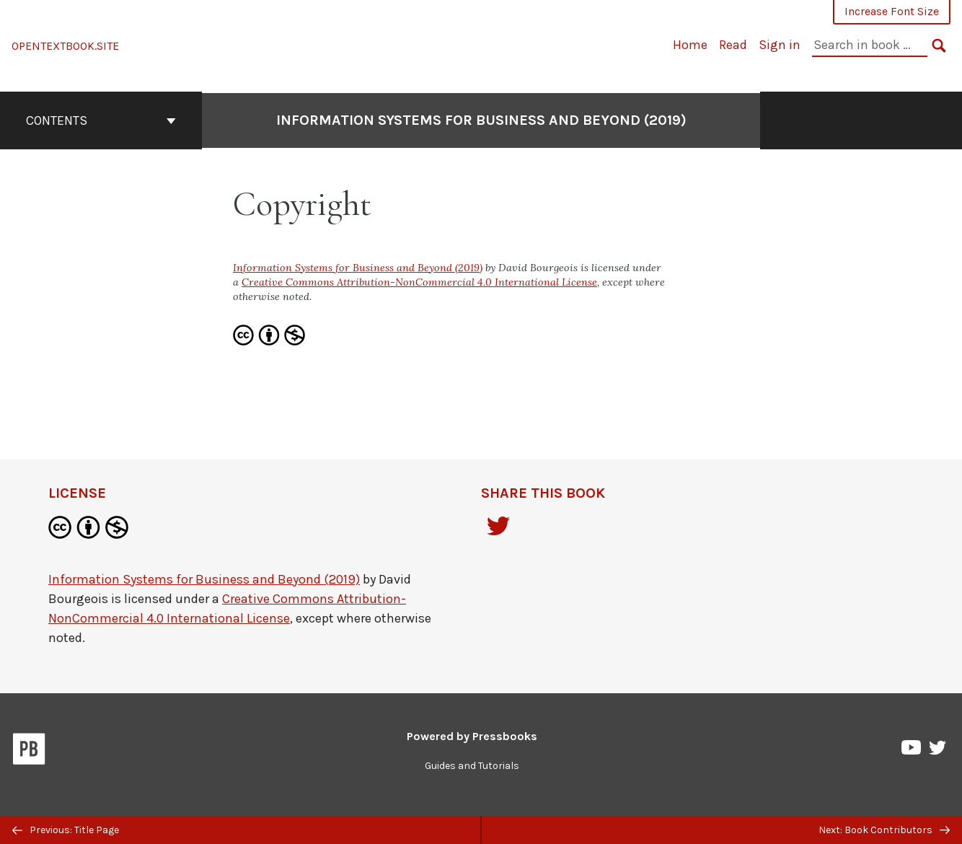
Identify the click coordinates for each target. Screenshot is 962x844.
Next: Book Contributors (884, 830)
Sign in (779, 45)
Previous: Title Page (65, 830)
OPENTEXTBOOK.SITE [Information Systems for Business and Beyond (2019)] (65, 46)
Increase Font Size (891, 11)
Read (733, 45)
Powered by (472, 736)
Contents (101, 120)
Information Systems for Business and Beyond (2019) (481, 120)
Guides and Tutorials (472, 766)
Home (690, 45)
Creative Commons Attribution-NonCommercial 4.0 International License (419, 282)
